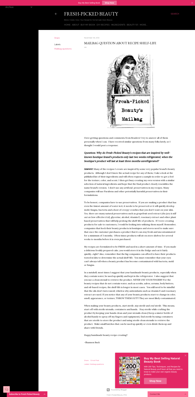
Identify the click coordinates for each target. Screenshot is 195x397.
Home (67, 25)
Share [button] (57, 38)
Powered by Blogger (117, 389)
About (75, 25)
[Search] (175, 14)
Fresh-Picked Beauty (91, 14)
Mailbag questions (63, 49)
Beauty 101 (132, 25)
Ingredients (118, 25)
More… (143, 25)
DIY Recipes (103, 25)
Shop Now (109, 3)
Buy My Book (88, 25)
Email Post (95, 360)
